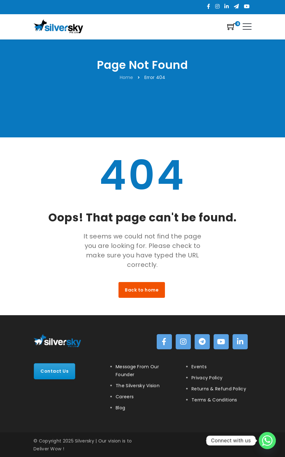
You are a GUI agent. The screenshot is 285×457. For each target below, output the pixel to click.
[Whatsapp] (267, 440)
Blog (120, 408)
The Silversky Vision (138, 385)
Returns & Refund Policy (218, 389)
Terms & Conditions (214, 400)
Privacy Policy (206, 378)
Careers (125, 397)
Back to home (142, 290)
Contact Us (54, 371)
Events (199, 367)
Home (126, 77)
